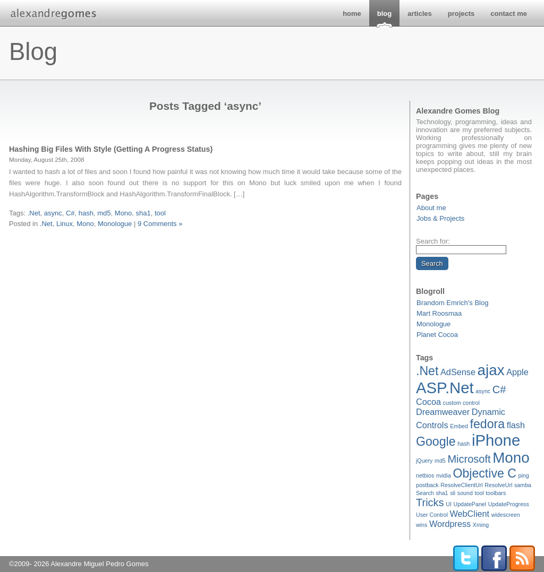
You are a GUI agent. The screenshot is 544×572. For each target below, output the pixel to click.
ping (523, 475)
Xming (481, 525)
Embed (459, 426)
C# (499, 389)
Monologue (433, 324)
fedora (487, 424)
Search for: (433, 241)
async (482, 391)
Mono (510, 457)
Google (436, 441)
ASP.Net (445, 387)
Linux (64, 224)
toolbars (496, 493)
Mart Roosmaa (439, 313)
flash (516, 425)
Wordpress (450, 523)
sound (465, 493)
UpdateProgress (508, 504)
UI (449, 504)
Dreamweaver (443, 412)
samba (522, 485)
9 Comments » (160, 224)
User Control (432, 515)
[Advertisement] (205, 242)
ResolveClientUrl (461, 485)
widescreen (505, 515)
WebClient (469, 513)
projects (461, 14)
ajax (491, 370)
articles (419, 14)
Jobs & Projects (440, 218)
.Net (427, 371)
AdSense (457, 372)
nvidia (443, 475)
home (352, 14)
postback (427, 485)
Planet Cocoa (437, 335)
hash (463, 443)
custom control (461, 403)
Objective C (484, 473)
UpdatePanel (469, 504)
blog (384, 14)
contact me (508, 14)
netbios (425, 475)
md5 (440, 460)
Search (425, 493)
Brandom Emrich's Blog (452, 303)
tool (479, 493)
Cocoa (428, 401)
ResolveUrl (498, 485)
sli (452, 493)
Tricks (430, 502)
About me (431, 208)
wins (421, 525)
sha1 (442, 493)
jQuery (424, 460)
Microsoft (468, 459)
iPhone (496, 440)
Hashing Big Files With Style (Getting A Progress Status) (110, 149)
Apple (517, 372)
